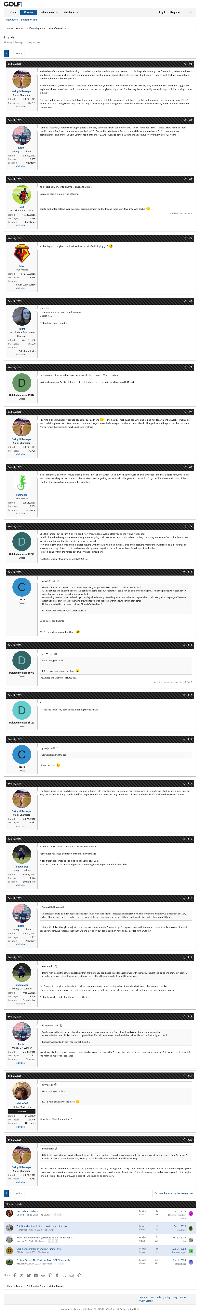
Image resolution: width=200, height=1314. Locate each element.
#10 (190, 572)
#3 (190, 179)
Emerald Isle (29, 881)
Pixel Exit (134, 1309)
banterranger (179, 1252)
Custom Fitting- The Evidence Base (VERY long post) (43, 1260)
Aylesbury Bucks (27, 350)
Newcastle (30, 509)
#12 (190, 695)
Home (13, 12)
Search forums (29, 19)
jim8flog (181, 1229)
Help (175, 1297)
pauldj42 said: (49, 581)
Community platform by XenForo (90, 1309)
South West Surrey (25, 284)
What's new (47, 12)
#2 (190, 120)
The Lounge (44, 1214)
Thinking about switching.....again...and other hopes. (44, 1226)
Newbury (30, 162)
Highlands (30, 1123)
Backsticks (180, 1263)
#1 (190, 63)
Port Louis (30, 221)
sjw (18, 1241)
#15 (190, 839)
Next (18, 53)
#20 (190, 1139)
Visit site (20, 106)
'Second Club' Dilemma (28, 1211)
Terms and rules (146, 1297)
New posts (12, 19)
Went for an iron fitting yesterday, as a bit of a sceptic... (45, 1237)
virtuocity (21, 1263)
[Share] (185, 64)
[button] (57, 12)
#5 (190, 301)
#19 (190, 1075)
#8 (190, 467)
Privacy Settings (146, 1300)
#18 (190, 1016)
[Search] (190, 12)
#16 (190, 898)
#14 (190, 783)
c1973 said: (47, 654)
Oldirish (20, 1252)
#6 (190, 367)
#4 (190, 238)
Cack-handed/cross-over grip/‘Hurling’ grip (39, 1248)
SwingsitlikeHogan (15, 42)
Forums (28, 12)
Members (69, 12)
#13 (190, 739)
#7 (190, 411)
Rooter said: (48, 966)
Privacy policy (163, 1297)
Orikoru (20, 1214)
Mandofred (22, 1229)
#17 (190, 957)
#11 (190, 645)
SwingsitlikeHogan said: (53, 907)
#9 (190, 526)
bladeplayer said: (50, 1025)
